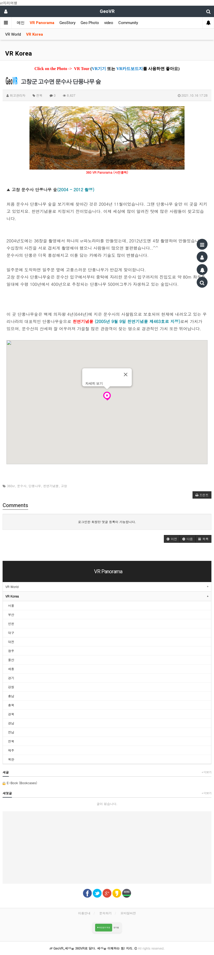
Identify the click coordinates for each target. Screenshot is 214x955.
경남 (11, 723)
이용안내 (84, 913)
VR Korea (34, 34)
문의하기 (105, 913)
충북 (11, 705)
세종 (11, 669)
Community (128, 22)
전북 (11, 741)
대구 (11, 632)
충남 (11, 696)
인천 (11, 623)
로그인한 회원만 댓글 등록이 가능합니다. (107, 521)
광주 (11, 650)
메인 (21, 22)
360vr (11, 486)
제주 (11, 750)
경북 (11, 714)
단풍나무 (35, 486)
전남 (11, 732)
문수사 (21, 486)
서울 (11, 605)
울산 (11, 660)
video (108, 22)
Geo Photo (90, 22)
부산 (11, 614)
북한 (11, 759)
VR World (13, 34)
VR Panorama (42, 22)
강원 (11, 687)
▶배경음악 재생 (103, 927)
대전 (11, 641)
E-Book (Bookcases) (20, 783)
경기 (11, 678)
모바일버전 (128, 913)
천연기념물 (51, 486)
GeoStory (67, 22)
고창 (64, 486)
